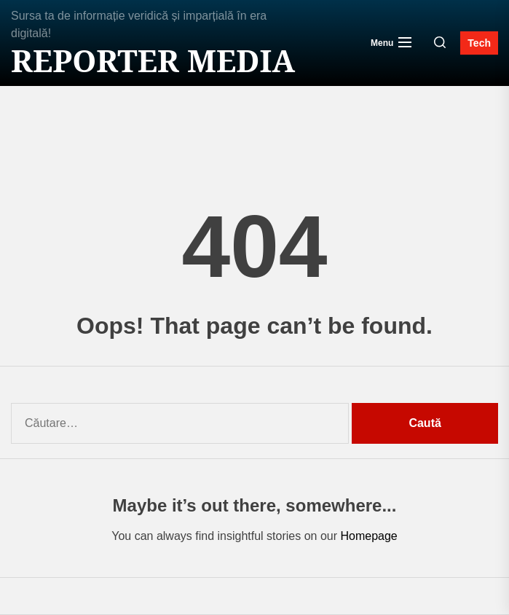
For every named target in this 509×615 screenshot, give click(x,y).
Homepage (368, 536)
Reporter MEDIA (153, 60)
